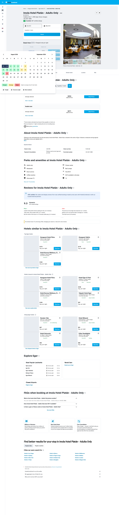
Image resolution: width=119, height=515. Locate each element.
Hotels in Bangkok (54, 459)
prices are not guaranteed (56, 466)
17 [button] (38, 51)
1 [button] (69, 40)
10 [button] (38, 47)
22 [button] (57, 51)
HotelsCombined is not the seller (63, 471)
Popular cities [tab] (28, 445)
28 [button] (53, 54)
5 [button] (83, 40)
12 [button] (46, 47)
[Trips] (3, 24)
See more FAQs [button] (50, 410)
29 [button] (57, 54)
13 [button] (49, 47)
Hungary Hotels (31, 8)
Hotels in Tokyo (28, 459)
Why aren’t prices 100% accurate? (63, 477)
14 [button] (53, 47)
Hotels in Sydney (28, 455)
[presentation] (76, 80)
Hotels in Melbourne (80, 453)
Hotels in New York (28, 457)
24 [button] (38, 54)
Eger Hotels (41, 8)
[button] (2, 2)
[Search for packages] (3, 16)
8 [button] (69, 43)
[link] (32, 267)
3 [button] (38, 43)
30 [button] (35, 58)
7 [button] (53, 43)
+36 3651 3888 (27, 18)
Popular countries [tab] (39, 445)
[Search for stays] (3, 10)
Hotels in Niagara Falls (80, 459)
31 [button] (38, 58)
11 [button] (42, 47)
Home (24, 8)
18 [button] (42, 51)
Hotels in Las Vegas (29, 453)
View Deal (57, 248)
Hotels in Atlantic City (55, 457)
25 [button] (42, 54)
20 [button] (49, 51)
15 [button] (57, 47)
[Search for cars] (3, 13)
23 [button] (35, 54)
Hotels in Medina (79, 455)
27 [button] (49, 54)
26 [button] (46, 54)
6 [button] (49, 43)
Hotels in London (79, 457)
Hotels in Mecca (53, 453)
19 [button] (46, 51)
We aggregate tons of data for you (63, 474)
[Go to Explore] (3, 19)
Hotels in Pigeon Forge (55, 455)
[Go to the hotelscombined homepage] (11, 2)
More (25, 140)
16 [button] (35, 51)
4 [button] (42, 43)
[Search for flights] (3, 6)
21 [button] (53, 51)
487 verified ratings (37, 21)
